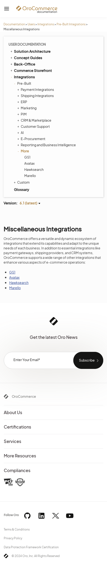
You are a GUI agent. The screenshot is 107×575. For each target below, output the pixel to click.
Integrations (45, 24)
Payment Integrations (36, 89)
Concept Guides (26, 57)
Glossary (21, 189)
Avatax (29, 163)
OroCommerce (24, 396)
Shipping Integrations (36, 95)
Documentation (14, 24)
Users (31, 24)
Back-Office (22, 64)
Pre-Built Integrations (71, 24)
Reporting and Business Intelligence (47, 144)
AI (21, 132)
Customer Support (34, 126)
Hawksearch (34, 169)
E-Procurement (31, 138)
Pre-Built (23, 83)
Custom (22, 182)
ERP (22, 101)
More (23, 151)
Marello (30, 175)
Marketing (27, 108)
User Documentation (27, 44)
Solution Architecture (30, 51)
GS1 (27, 157)
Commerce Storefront (31, 70)
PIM (22, 114)
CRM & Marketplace (34, 120)
